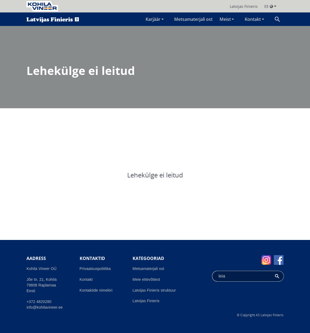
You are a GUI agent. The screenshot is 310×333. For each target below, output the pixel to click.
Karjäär (153, 19)
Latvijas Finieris (146, 301)
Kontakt (253, 19)
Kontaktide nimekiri (96, 290)
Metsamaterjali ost (193, 19)
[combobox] (241, 276)
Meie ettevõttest (146, 279)
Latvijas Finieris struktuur (154, 290)
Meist (225, 19)
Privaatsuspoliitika (95, 268)
